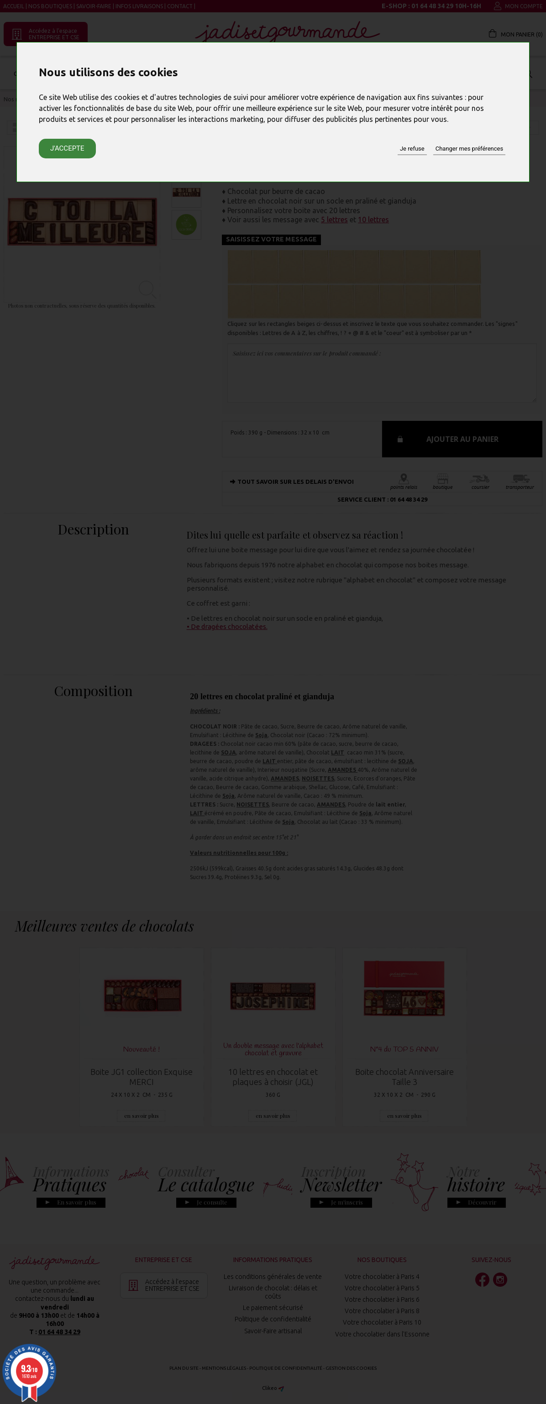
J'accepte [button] (67, 148)
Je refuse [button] (412, 148)
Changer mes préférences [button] (469, 148)
